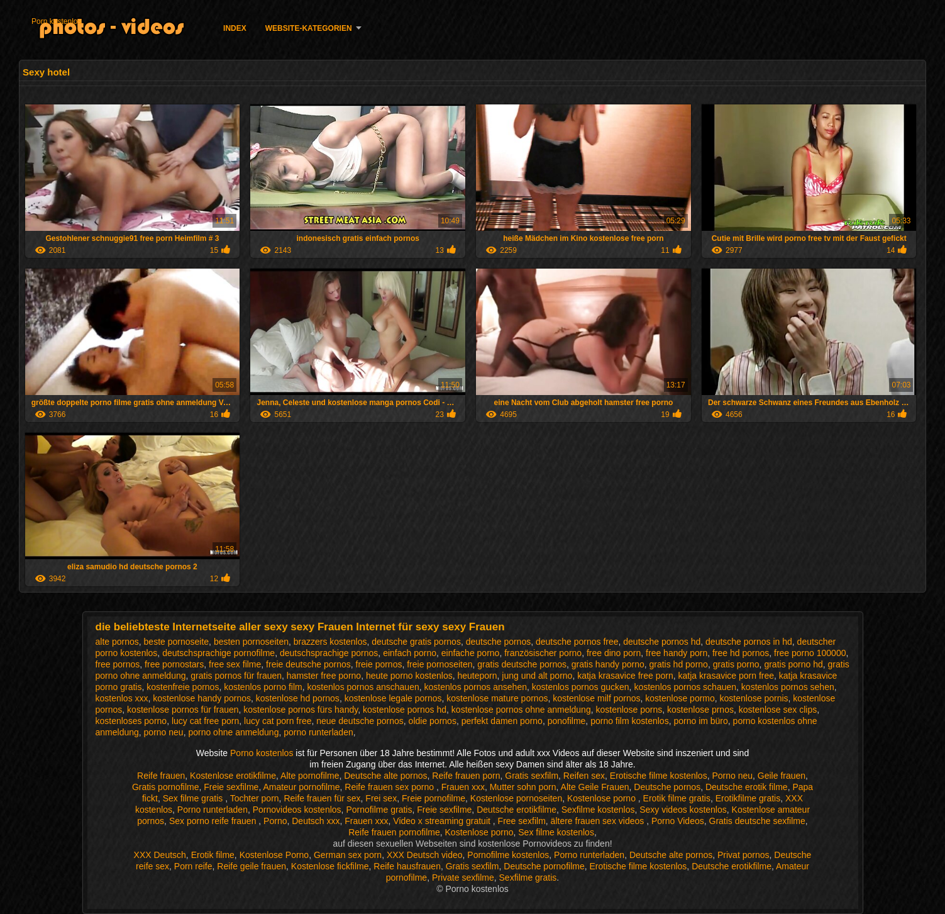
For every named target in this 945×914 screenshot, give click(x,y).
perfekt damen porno (502, 721)
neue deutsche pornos (360, 721)
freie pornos (379, 664)
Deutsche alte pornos (385, 776)
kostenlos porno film (263, 687)
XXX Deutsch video (425, 855)
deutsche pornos (498, 642)
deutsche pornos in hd (748, 642)
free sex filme (235, 664)
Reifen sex (584, 776)
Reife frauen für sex (322, 798)
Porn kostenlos (56, 21)
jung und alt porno (537, 676)
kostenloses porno (131, 721)
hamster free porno (324, 676)
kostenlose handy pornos (202, 698)
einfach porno (409, 653)
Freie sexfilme (231, 787)
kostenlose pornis (754, 698)
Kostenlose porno (602, 798)
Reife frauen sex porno (390, 787)
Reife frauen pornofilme (394, 832)
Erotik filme (213, 855)
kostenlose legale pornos (393, 698)
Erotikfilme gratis (748, 798)
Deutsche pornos (667, 787)
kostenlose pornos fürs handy (300, 710)
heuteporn (477, 676)
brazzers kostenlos (330, 642)
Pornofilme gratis (379, 810)
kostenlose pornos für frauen (182, 710)
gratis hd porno (678, 664)
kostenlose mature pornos (497, 698)
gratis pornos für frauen (236, 676)
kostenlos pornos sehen (787, 687)
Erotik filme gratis (676, 798)
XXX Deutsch (160, 855)
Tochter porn (254, 798)
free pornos (118, 664)
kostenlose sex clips (778, 710)
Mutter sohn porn (523, 787)
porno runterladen (318, 732)
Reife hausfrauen (407, 866)
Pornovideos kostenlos (297, 810)
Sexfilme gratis (528, 877)
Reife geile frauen (251, 866)
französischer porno (543, 653)
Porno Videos (677, 821)
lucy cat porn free (277, 721)
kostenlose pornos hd (404, 710)
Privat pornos (743, 855)
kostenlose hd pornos (298, 698)
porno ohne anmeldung (233, 732)
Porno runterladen (212, 810)
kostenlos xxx (122, 698)
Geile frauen (781, 776)
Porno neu (732, 776)
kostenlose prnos (700, 710)
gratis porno (736, 664)
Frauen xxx (463, 787)
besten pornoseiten (251, 642)
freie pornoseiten (439, 664)
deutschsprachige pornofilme (218, 653)
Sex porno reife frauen (213, 821)
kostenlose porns (628, 710)
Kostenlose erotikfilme (233, 776)
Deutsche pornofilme (544, 866)
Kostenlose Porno (274, 855)
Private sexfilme (463, 877)
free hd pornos (740, 653)
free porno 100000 (810, 653)
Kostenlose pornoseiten (516, 798)
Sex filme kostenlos (556, 832)
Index (234, 28)
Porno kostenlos (263, 753)
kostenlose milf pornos (596, 698)
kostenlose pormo (680, 698)
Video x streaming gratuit (443, 821)
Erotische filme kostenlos (658, 776)
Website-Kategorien (308, 28)
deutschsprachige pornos (329, 653)
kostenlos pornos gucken (580, 687)
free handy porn (676, 653)
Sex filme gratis (194, 798)
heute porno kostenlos (409, 676)
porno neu (164, 732)
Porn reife (193, 866)
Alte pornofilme (309, 776)
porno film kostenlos (629, 721)
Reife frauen (161, 776)
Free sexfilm (522, 821)
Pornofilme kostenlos (508, 855)
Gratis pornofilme (165, 787)
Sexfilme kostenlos (598, 810)
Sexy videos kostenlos (683, 810)
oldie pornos (432, 721)
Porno (275, 821)
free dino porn (614, 653)
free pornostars (174, 664)
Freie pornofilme (433, 798)
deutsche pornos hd (661, 642)
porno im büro (700, 721)
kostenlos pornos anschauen (363, 687)
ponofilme (567, 721)
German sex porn (348, 855)
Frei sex (381, 798)
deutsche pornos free (577, 642)
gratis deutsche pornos (521, 664)
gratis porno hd (793, 664)
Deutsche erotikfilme (516, 810)
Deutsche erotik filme (746, 787)
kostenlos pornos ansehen (475, 687)
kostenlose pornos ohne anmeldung (521, 710)
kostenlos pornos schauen (685, 687)
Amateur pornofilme (301, 787)
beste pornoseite (176, 642)
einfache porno (470, 653)
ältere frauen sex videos (599, 821)
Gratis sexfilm (531, 776)
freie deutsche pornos (308, 664)
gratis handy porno (608, 664)
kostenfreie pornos (182, 687)
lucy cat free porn (205, 721)
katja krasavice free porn (625, 676)
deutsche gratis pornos (416, 642)
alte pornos (117, 642)
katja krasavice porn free (726, 676)
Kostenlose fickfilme (330, 866)
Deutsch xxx (316, 821)
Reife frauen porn (466, 776)
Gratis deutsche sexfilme (757, 821)
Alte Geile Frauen (595, 787)
